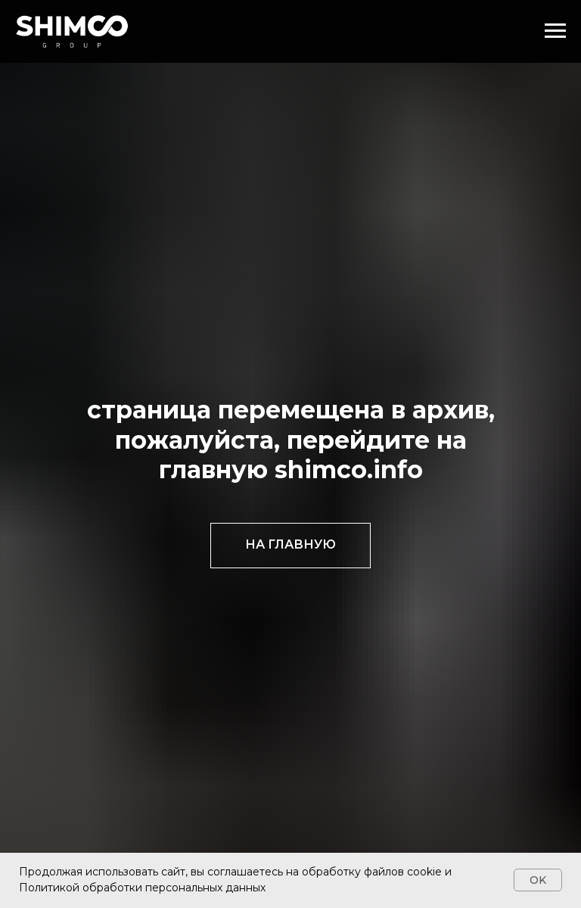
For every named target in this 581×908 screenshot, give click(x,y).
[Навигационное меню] (555, 31)
